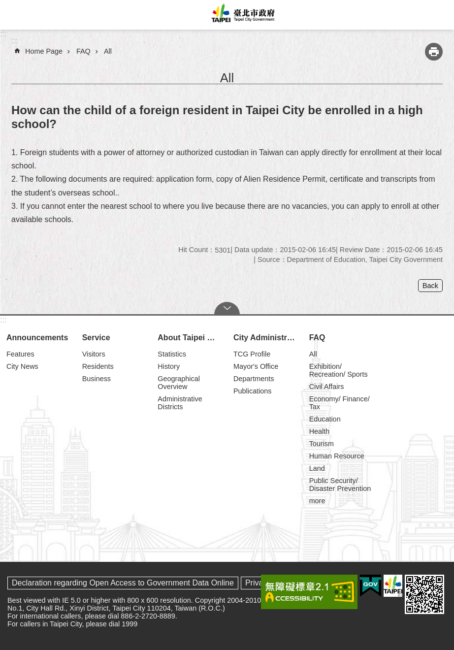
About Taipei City (190, 337)
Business (96, 379)
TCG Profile (251, 354)
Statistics (172, 354)
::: (3, 34)
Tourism (321, 444)
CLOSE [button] (227, 308)
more (317, 501)
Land (317, 468)
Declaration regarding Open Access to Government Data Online (123, 583)
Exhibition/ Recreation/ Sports (338, 370)
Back (430, 286)
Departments (253, 379)
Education (325, 419)
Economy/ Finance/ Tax (339, 403)
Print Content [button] (434, 52)
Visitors (93, 354)
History (169, 366)
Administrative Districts (180, 403)
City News (22, 366)
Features (20, 354)
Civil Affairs (326, 386)
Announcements (37, 337)
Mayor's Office (255, 366)
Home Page (44, 51)
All (108, 51)
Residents (98, 366)
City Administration (266, 337)
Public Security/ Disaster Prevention (340, 484)
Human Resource (336, 456)
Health (319, 431)
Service (96, 337)
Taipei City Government (242, 15)
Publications (252, 391)
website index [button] (15, 15)
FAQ (83, 51)
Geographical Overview (179, 382)
